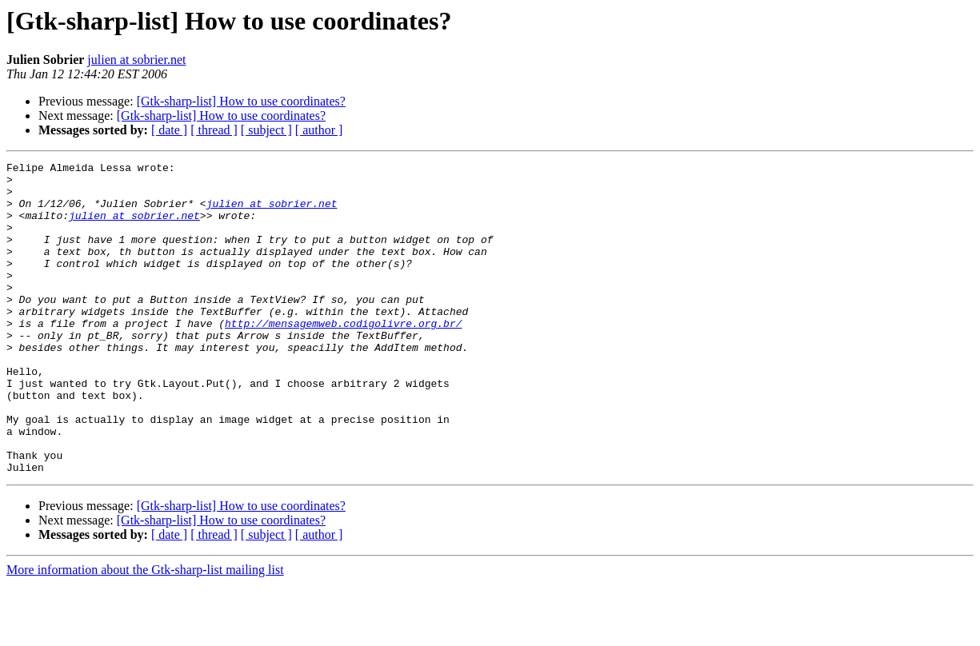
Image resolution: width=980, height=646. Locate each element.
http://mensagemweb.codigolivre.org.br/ (343, 356)
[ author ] (319, 130)
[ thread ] (214, 130)
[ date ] (169, 130)
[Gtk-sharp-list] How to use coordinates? (241, 101)
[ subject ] (266, 130)
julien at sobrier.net (136, 59)
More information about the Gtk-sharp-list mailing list (145, 632)
